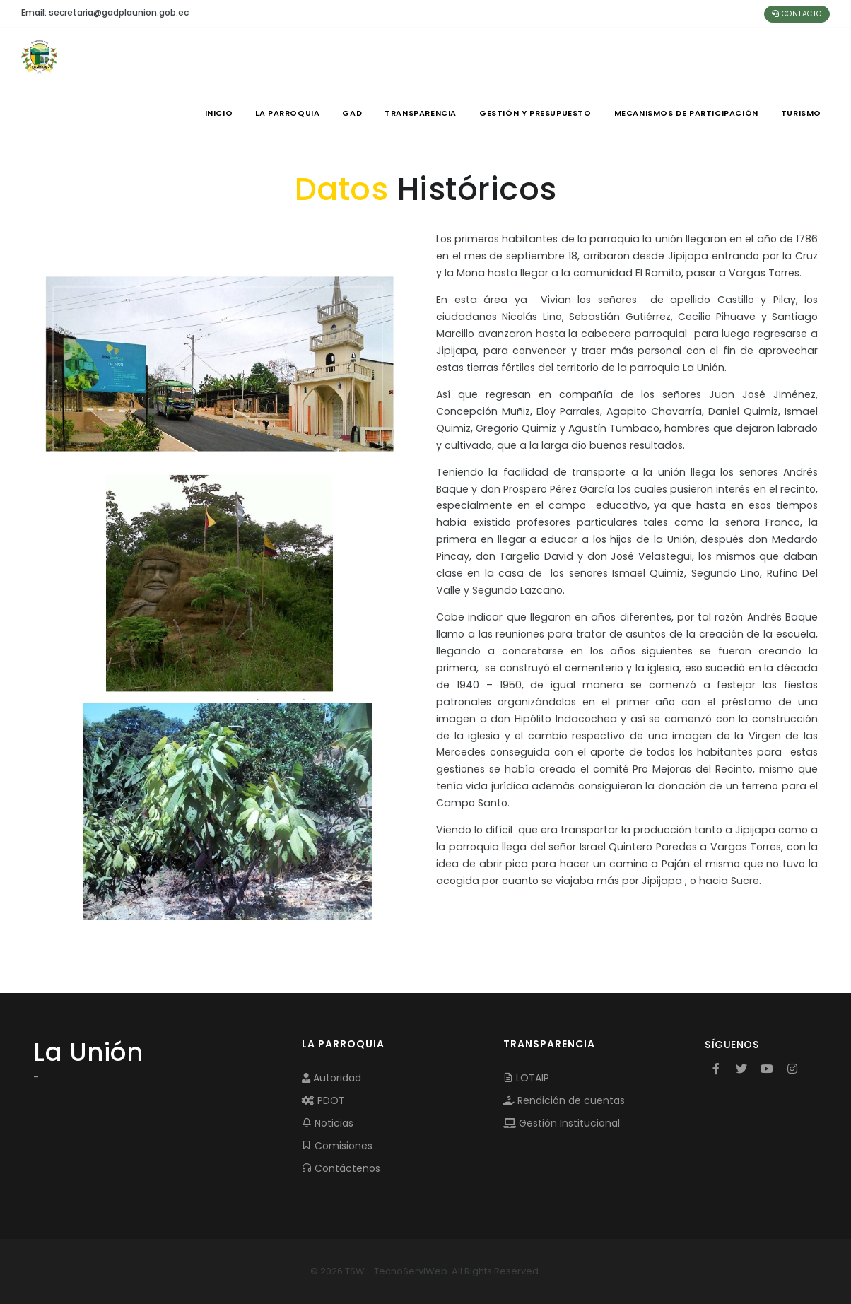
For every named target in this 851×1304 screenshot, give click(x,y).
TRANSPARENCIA (421, 113)
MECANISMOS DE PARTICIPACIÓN (686, 113)
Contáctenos (341, 1168)
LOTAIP (526, 1078)
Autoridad (331, 1078)
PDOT (323, 1100)
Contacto (797, 13)
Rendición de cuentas (564, 1100)
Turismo (801, 113)
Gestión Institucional (561, 1123)
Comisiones (337, 1146)
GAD (352, 113)
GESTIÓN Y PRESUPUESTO (535, 113)
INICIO (219, 113)
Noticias (327, 1123)
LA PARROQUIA (287, 113)
